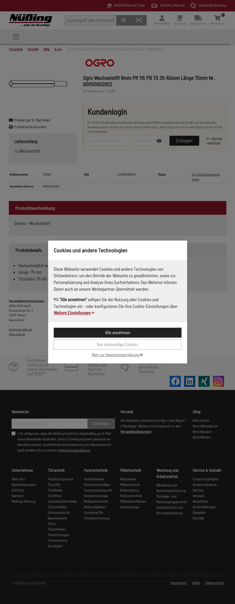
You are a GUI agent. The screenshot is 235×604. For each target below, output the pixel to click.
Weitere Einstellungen (74, 312)
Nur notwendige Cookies (117, 344)
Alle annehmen (117, 332)
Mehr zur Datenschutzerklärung (117, 354)
